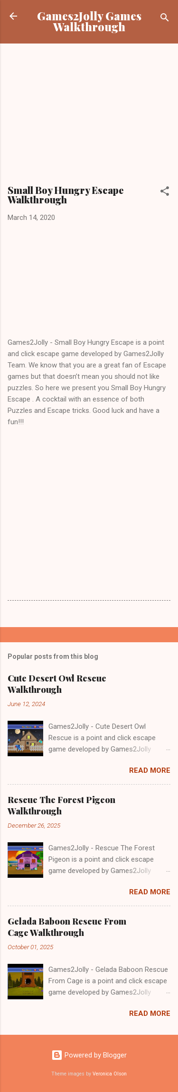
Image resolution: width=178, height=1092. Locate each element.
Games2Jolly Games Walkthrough (89, 21)
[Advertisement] (89, 117)
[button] (164, 192)
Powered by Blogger (89, 1055)
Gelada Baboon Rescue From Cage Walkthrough (67, 927)
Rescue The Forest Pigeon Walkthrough (61, 805)
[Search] (164, 19)
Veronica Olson (110, 1074)
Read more (149, 770)
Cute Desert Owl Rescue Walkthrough (57, 684)
